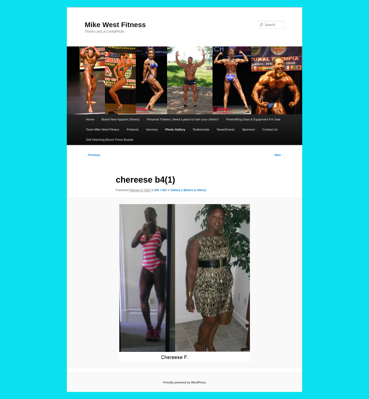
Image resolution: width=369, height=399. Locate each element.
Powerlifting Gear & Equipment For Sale (253, 119)
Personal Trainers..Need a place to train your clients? (183, 119)
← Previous (92, 155)
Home (90, 119)
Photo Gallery (175, 129)
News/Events (226, 129)
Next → (279, 155)
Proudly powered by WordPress (184, 382)
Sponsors (248, 129)
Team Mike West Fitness (102, 129)
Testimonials (201, 129)
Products (133, 129)
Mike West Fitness (115, 25)
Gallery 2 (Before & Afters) (188, 190)
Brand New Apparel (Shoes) (120, 119)
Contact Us (269, 129)
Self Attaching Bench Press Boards (109, 139)
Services (152, 129)
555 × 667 (160, 190)
